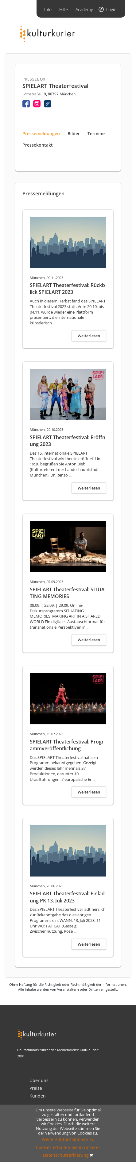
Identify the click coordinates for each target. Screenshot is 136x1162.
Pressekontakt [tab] (37, 145)
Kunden (37, 1096)
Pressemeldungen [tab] (41, 133)
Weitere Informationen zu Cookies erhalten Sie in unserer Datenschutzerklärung (68, 1147)
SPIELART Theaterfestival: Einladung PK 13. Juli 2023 (67, 897)
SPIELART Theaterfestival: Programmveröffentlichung (67, 745)
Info (48, 9)
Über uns (39, 1080)
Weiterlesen (89, 336)
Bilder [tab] (74, 133)
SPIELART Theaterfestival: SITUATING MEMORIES (67, 593)
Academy (84, 9)
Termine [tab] (96, 133)
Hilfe (63, 9)
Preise (35, 1088)
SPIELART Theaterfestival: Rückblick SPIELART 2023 (67, 288)
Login (111, 9)
